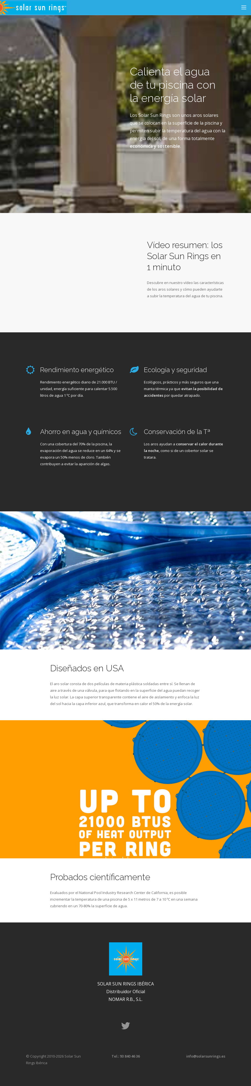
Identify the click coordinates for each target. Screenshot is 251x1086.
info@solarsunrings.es (205, 1056)
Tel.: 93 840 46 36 (126, 1056)
